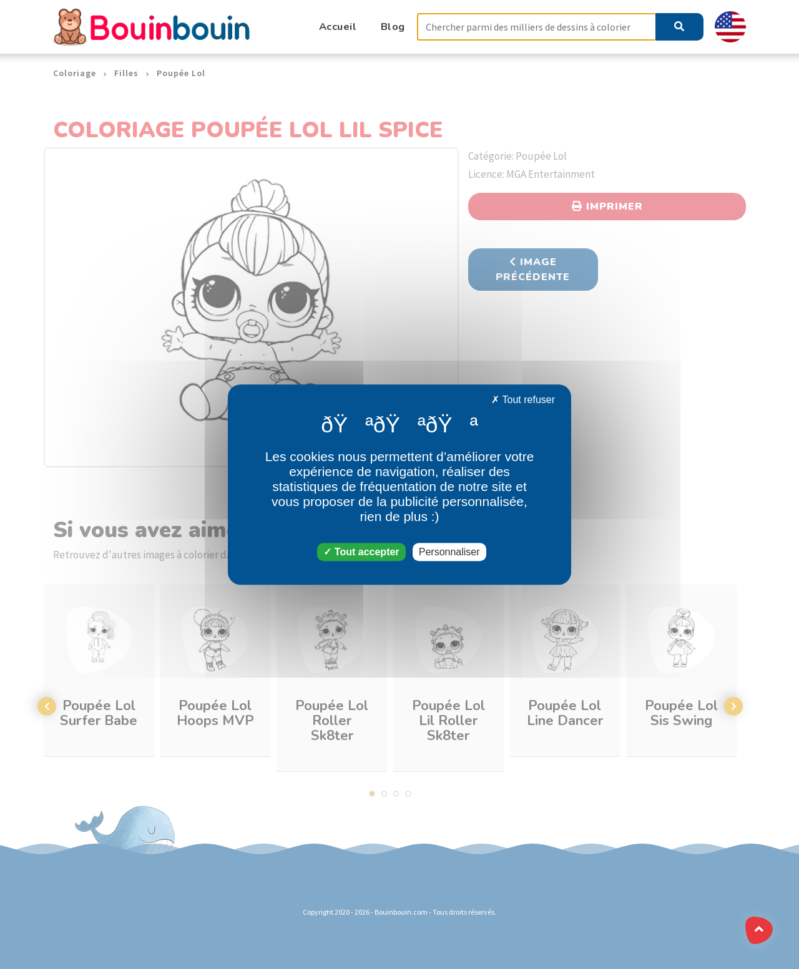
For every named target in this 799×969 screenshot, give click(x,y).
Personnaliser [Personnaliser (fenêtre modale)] (449, 552)
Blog (393, 26)
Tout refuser (523, 399)
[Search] (536, 27)
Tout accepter (361, 552)
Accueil (338, 26)
